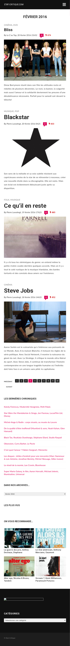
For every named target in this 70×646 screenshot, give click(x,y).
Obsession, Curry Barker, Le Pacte (19, 443)
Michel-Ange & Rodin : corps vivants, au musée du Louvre (30, 422)
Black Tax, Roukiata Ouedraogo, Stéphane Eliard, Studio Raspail (33, 437)
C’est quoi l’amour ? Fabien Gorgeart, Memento (25, 450)
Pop (17, 111)
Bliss (8, 29)
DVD (15, 25)
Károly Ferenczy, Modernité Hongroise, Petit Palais (27, 406)
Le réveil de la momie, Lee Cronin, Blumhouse (25, 465)
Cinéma (8, 25)
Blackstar (16, 117)
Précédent (8, 381)
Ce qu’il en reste (25, 205)
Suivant (9, 387)
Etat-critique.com (13, 4)
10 (57, 381)
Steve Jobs (18, 290)
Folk (6, 199)
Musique (9, 111)
